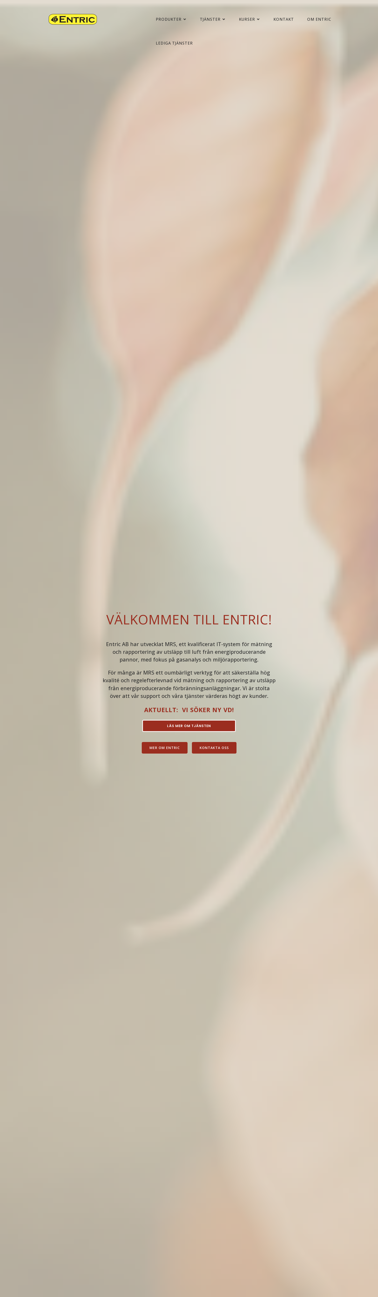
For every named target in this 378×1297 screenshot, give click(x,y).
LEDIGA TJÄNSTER (174, 43)
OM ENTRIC (319, 19)
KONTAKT (283, 19)
